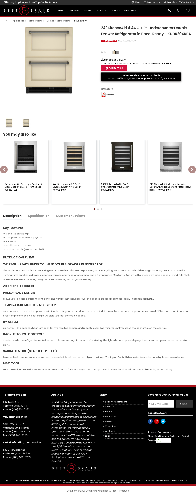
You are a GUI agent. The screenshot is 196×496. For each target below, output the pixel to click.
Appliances (18, 20)
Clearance (115, 10)
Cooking (60, 10)
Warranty (110, 95)
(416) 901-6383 (21, 409)
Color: (104, 52)
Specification (38, 216)
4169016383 (170, 78)
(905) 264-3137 (21, 431)
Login (107, 435)
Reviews (109, 421)
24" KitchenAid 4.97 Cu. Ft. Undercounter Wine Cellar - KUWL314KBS (116, 187)
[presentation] (4, 169)
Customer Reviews (70, 216)
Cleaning (88, 10)
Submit (184, 403)
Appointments (130, 10)
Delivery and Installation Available (141, 75)
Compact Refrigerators (58, 20)
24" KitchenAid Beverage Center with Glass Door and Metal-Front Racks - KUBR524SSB (24, 187)
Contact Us (115, 68)
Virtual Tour (110, 426)
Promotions (101, 10)
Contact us (110, 431)
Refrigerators (35, 20)
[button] (94, 209)
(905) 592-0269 (21, 457)
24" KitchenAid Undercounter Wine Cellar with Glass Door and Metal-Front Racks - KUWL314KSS (170, 187)
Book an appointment (116, 401)
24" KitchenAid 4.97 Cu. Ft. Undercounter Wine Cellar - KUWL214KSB (67, 187)
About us (109, 406)
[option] (49, 60)
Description (12, 216)
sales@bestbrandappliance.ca (139, 78)
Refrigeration (74, 10)
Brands (108, 411)
